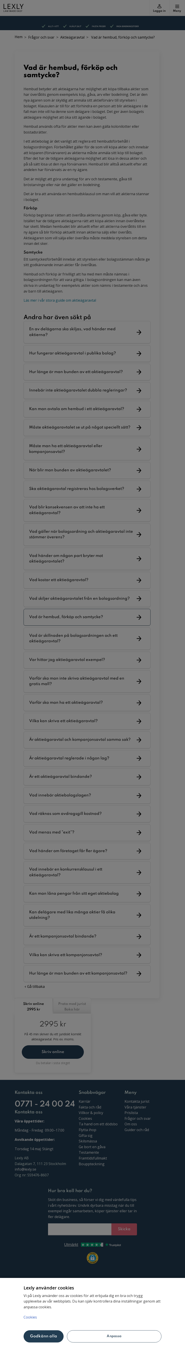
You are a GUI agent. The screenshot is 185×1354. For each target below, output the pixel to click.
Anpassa (114, 1336)
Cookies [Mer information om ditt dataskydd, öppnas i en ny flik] (30, 1317)
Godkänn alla (43, 1336)
